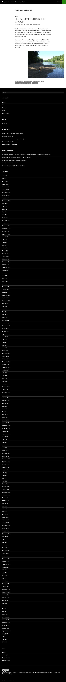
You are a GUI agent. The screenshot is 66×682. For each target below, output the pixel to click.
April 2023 (4, 281)
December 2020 (6, 359)
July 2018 (4, 439)
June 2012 (4, 639)
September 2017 (6, 467)
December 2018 (6, 425)
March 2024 (5, 250)
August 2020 (5, 370)
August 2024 (5, 237)
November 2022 (6, 295)
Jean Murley (37, 81)
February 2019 (5, 420)
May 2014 (4, 575)
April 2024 (4, 248)
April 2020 (4, 381)
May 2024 (4, 245)
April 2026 (4, 181)
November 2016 (6, 495)
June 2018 (4, 442)
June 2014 (4, 572)
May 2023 (4, 278)
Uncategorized (5, 113)
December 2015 (6, 525)
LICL (43, 81)
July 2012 (4, 636)
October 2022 (5, 298)
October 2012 (5, 628)
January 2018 (5, 456)
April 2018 (4, 447)
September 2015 (6, 533)
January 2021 (5, 356)
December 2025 (6, 192)
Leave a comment (35, 24)
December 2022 (6, 292)
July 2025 (4, 206)
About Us (59, 1)
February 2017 (5, 486)
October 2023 (5, 264)
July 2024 (4, 239)
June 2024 (4, 242)
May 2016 (4, 511)
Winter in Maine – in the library (9, 144)
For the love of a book (7, 136)
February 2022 (5, 320)
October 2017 (5, 464)
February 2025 (5, 220)
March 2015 (5, 547)
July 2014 (4, 570)
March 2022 (5, 317)
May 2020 (4, 378)
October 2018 (5, 431)
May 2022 (4, 311)
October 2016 (5, 497)
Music (3, 110)
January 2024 (5, 256)
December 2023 (6, 259)
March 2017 (5, 483)
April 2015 (4, 545)
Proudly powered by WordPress (8, 680)
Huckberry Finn (28, 81)
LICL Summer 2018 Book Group (30, 20)
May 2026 (4, 178)
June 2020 (4, 375)
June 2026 (4, 175)
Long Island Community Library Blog (13, 2)
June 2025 (4, 209)
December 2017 (6, 459)
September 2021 (6, 334)
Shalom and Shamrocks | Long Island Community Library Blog (17, 154)
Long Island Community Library (23, 83)
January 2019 (5, 422)
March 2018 (5, 450)
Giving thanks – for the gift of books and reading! (19, 157)
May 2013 (4, 608)
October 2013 (5, 595)
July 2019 (4, 406)
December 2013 (6, 589)
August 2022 (5, 303)
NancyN (27, 24)
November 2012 (6, 625)
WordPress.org (6, 660)
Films (3, 105)
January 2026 (5, 189)
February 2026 (5, 187)
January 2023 (5, 289)
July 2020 (4, 372)
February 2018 (5, 453)
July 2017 (4, 472)
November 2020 (6, 361)
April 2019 (4, 414)
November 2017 (6, 461)
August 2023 (5, 270)
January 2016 (5, 522)
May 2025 (4, 212)
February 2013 (5, 617)
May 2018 (4, 445)
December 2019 (6, 392)
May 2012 (4, 642)
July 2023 (4, 273)
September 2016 (6, 500)
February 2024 (5, 253)
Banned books (19, 81)
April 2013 (4, 611)
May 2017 (4, 478)
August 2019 (5, 403)
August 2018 (5, 436)
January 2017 (5, 489)
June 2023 (4, 275)
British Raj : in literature (13, 163)
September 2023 (6, 267)
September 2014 (6, 564)
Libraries (4, 107)
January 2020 (5, 389)
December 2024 (6, 225)
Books (16, 16)
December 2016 (6, 492)
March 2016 (5, 517)
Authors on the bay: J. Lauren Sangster (17, 160)
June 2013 (4, 606)
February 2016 (5, 520)
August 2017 (5, 470)
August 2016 (5, 503)
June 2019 (4, 409)
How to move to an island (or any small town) (13, 139)
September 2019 (6, 400)
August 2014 (5, 567)
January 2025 (5, 223)
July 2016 (4, 506)
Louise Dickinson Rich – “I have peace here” (12, 133)
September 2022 (6, 300)
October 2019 (5, 397)
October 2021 (5, 331)
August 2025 (5, 203)
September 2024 (6, 234)
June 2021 (4, 342)
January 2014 (5, 586)
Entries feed (5, 655)
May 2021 (4, 345)
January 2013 (5, 619)
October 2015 (5, 531)
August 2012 (5, 633)
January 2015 (5, 553)
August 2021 (5, 336)
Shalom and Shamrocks (7, 141)
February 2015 (5, 550)
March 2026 (5, 184)
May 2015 (4, 542)
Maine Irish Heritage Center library (41, 154)
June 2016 (4, 508)
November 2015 (6, 528)
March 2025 (5, 217)
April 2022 (4, 314)
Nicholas (4, 160)
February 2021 (5, 353)
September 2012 (6, 631)
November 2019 (6, 395)
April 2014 (4, 578)
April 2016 (4, 514)
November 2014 (6, 558)
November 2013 (6, 592)
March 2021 (5, 350)
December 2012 (6, 622)
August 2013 (5, 600)
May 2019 (4, 411)
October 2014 (5, 561)
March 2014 (5, 581)
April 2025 (4, 214)
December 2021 (6, 325)
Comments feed (6, 657)
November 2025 (6, 195)
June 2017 (4, 475)
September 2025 (6, 200)
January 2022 (5, 323)
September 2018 (6, 434)
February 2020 (5, 386)
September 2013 (6, 597)
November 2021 (6, 328)
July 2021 (4, 339)
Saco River (35, 83)
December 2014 (6, 556)
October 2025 (5, 198)
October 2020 (5, 364)
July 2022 (4, 306)
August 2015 (5, 536)
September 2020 (6, 367)
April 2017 (4, 481)
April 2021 (4, 348)
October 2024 (5, 231)
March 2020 (5, 384)
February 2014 (5, 583)
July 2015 (4, 539)
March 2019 (5, 417)
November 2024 (6, 228)
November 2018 (6, 428)
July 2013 (4, 603)
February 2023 (5, 286)
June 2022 (4, 309)
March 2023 (5, 284)
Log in (3, 652)
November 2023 (6, 261)
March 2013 (5, 614)
